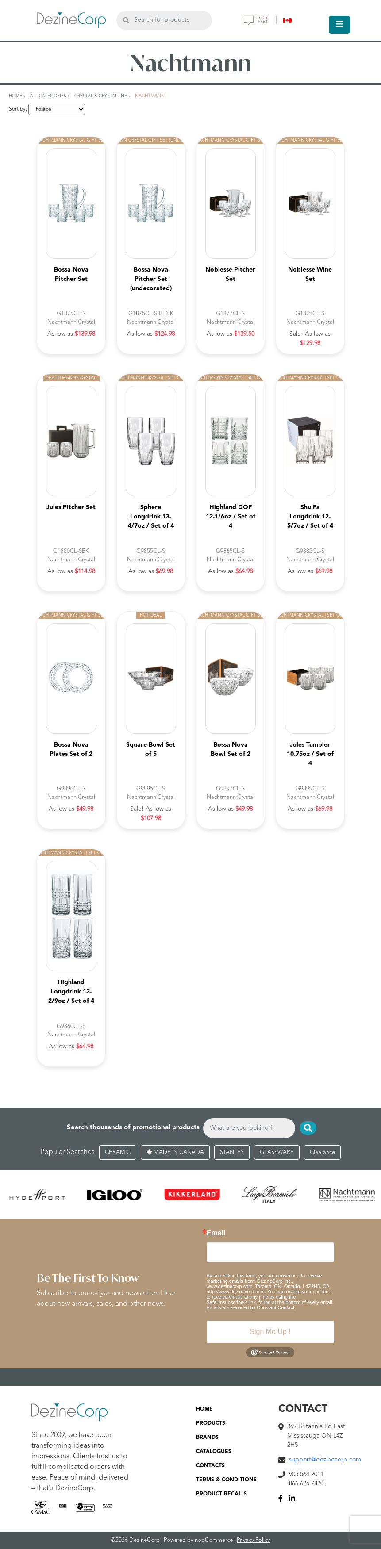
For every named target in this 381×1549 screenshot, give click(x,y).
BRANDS (207, 1437)
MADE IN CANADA (175, 1152)
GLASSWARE (277, 1152)
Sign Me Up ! (270, 1331)
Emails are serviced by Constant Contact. (251, 1307)
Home (15, 96)
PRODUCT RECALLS (221, 1494)
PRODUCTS (210, 1423)
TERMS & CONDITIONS (226, 1480)
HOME (204, 1409)
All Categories (48, 96)
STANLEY (232, 1152)
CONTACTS (210, 1465)
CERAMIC (118, 1152)
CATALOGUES (213, 1451)
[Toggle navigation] (339, 25)
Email (216, 1233)
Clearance (322, 1152)
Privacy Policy (253, 1540)
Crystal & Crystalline (100, 96)
